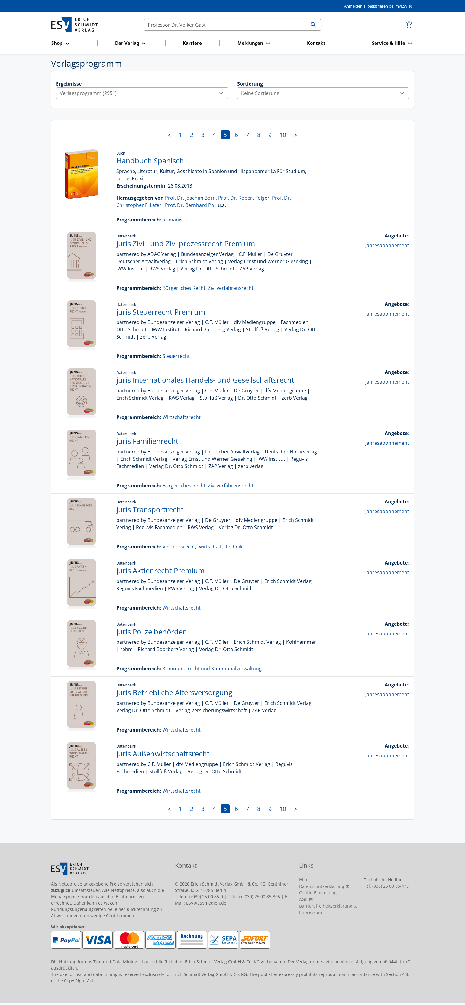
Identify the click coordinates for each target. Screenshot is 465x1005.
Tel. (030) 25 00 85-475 (386, 886)
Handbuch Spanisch (150, 160)
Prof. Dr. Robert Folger (244, 198)
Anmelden (353, 6)
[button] (72, 43)
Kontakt (316, 43)
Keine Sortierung (325, 93)
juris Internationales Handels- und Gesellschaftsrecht (205, 380)
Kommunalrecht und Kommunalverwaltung (212, 668)
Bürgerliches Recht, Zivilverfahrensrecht (208, 288)
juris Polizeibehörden (151, 632)
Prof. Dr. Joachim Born (190, 198)
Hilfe (303, 879)
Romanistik (175, 219)
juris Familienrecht (147, 441)
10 (282, 135)
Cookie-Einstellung (318, 892)
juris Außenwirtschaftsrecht (163, 753)
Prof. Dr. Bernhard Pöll (191, 205)
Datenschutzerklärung (321, 886)
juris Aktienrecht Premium (160, 570)
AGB (303, 899)
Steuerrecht (176, 356)
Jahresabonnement (387, 245)
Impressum (310, 912)
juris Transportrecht (150, 509)
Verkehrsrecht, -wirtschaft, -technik (202, 546)
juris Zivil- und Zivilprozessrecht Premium (185, 243)
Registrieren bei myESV (387, 6)
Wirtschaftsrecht (182, 417)
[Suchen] (225, 25)
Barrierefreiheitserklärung (325, 906)
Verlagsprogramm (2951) (144, 93)
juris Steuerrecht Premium (160, 312)
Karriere (192, 43)
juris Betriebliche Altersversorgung (174, 692)
